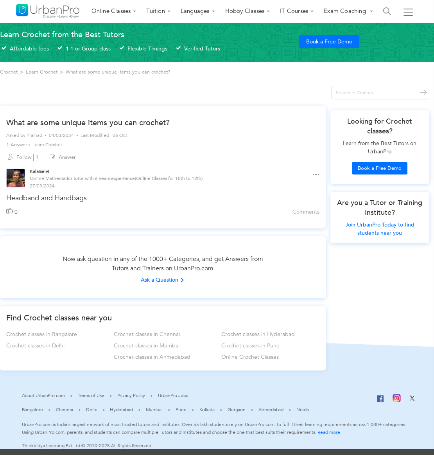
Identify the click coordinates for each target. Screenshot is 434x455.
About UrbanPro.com (43, 395)
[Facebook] (380, 402)
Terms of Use (91, 395)
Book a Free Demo (329, 41)
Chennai (64, 409)
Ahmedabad (270, 409)
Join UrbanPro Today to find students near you (379, 229)
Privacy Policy (131, 395)
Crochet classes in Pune (250, 345)
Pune (181, 409)
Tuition (155, 11)
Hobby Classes (245, 11)
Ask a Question (163, 280)
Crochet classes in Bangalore (41, 334)
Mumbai (154, 409)
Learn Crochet (47, 145)
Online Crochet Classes (250, 357)
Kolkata (207, 409)
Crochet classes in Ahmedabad (152, 357)
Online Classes (111, 11)
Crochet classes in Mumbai (146, 345)
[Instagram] (397, 400)
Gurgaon (237, 409)
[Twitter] (412, 400)
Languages (195, 11)
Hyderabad (121, 409)
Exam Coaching (346, 11)
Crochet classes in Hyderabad (258, 334)
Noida (302, 409)
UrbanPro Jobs (173, 395)
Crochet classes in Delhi (35, 345)
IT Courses (294, 11)
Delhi (91, 409)
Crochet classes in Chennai (147, 334)
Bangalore (32, 409)
